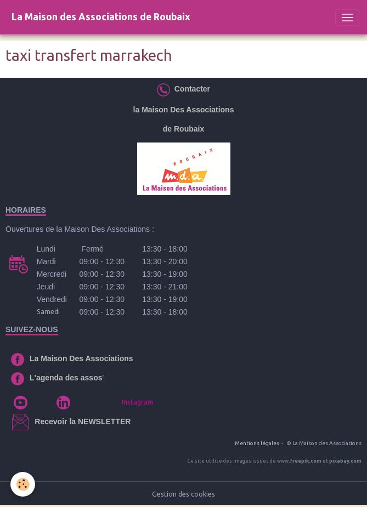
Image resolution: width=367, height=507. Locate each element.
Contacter (190, 88)
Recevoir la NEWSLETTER (83, 421)
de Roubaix (183, 128)
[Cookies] (23, 484)
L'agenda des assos (66, 377)
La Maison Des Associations (81, 358)
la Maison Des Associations (183, 109)
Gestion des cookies (183, 494)
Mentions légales (257, 443)
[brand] (101, 17)
